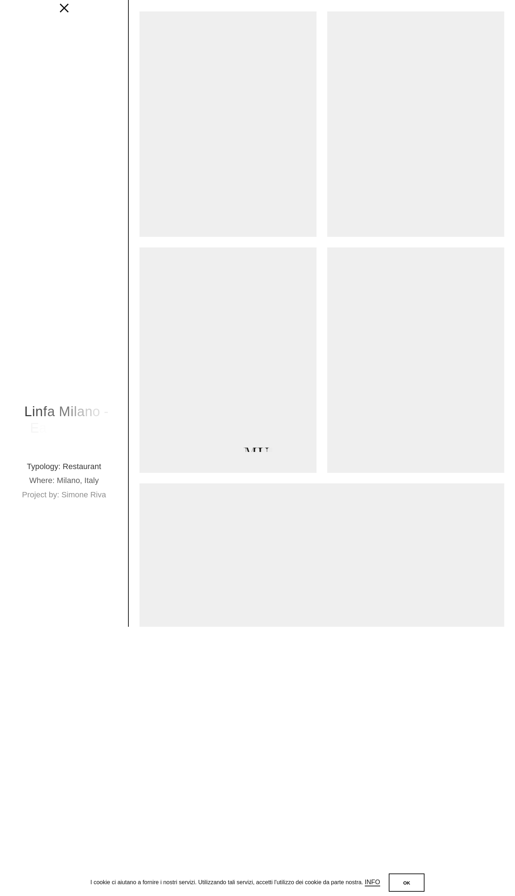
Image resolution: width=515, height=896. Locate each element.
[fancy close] (64, 10)
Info (372, 882)
